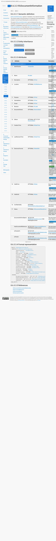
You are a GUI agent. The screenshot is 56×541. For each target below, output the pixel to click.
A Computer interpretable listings (5, 137)
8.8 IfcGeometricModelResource (6, 100)
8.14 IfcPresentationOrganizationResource (6, 114)
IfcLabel (30, 75)
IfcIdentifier (31, 66)
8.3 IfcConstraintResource (6, 89)
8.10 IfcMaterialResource (6, 105)
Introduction (5, 18)
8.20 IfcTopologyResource (6, 128)
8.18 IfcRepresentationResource (6, 123)
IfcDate (35, 184)
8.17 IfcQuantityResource (6, 121)
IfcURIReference (38, 84)
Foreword (5, 15)
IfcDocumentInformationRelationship (37, 232)
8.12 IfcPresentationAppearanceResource (6, 109)
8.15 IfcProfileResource (6, 116)
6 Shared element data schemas (5, 60)
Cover (4, 10)
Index (4, 172)
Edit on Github (50, 8)
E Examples (5, 159)
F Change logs (5, 164)
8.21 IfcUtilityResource (6, 130)
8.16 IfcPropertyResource (6, 119)
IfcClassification (30, 50)
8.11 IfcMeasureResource (6, 107)
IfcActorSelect (37, 109)
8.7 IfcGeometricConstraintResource (6, 98)
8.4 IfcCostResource (6, 91)
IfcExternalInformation (19, 45)
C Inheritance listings (5, 149)
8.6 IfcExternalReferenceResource (6, 96)
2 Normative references (5, 26)
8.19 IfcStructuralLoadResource (6, 126)
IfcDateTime (37, 125)
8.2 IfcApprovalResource (6, 86)
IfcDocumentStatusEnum (40, 209)
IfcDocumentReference (32, 25)
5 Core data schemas (5, 52)
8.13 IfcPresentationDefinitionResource (6, 112)
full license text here (21, 300)
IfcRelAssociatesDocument (35, 219)
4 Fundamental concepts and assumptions (5, 45)
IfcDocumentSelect (17, 291)
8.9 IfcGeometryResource (6, 103)
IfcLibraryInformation (30, 53)
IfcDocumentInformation (16, 16)
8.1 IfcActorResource (6, 84)
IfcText (35, 80)
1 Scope (5, 22)
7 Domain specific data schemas (5, 69)
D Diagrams (5, 154)
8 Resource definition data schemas (5, 79)
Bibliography (5, 170)
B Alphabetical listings (5, 143)
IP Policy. (39, 300)
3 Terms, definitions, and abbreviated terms (5, 35)
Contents (5, 12)
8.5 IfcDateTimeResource (6, 93)
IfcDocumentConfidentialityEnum (36, 206)
